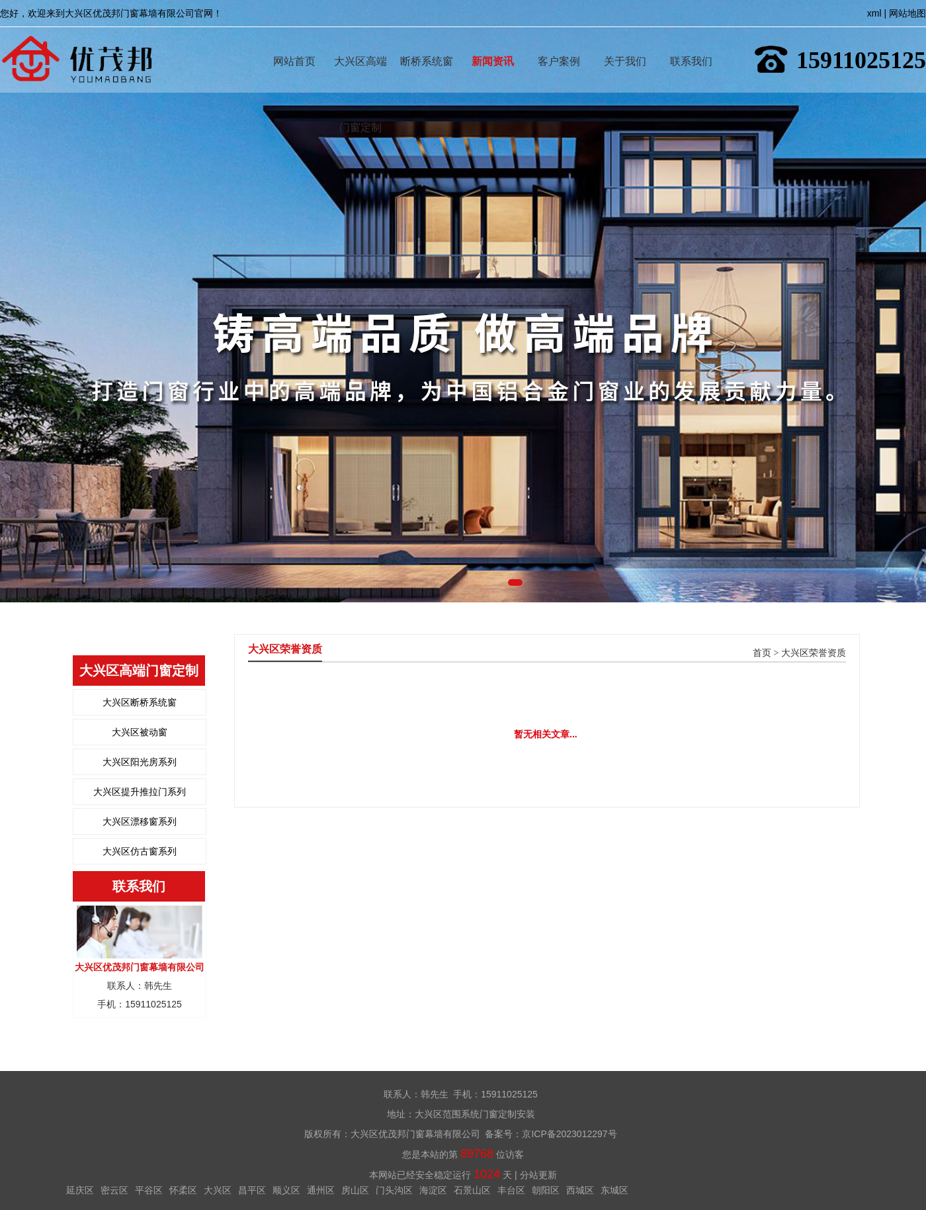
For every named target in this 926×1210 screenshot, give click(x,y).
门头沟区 (394, 1190)
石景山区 (472, 1190)
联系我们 (691, 42)
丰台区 (511, 1190)
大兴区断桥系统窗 (140, 702)
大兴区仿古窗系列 (140, 851)
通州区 (321, 1190)
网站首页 (294, 42)
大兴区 (218, 1190)
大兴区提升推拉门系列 (139, 791)
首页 (762, 653)
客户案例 (559, 42)
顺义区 (286, 1190)
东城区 (614, 1190)
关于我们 (625, 42)
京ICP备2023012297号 (569, 1134)
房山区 (355, 1190)
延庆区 (80, 1190)
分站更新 (538, 1175)
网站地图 (907, 13)
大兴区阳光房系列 (140, 762)
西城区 (580, 1190)
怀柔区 (183, 1190)
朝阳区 (546, 1190)
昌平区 (252, 1190)
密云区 (114, 1190)
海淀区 (433, 1190)
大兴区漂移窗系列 (140, 821)
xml (874, 13)
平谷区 (149, 1190)
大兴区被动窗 (139, 732)
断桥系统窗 (426, 42)
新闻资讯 (493, 42)
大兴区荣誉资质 (813, 653)
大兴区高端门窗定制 (360, 42)
